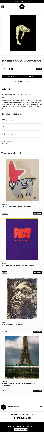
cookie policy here (28, 426)
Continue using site (21, 429)
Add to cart (11, 76)
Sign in (21, 1)
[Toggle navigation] (42, 6)
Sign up (27, 1)
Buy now (32, 76)
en (16, 1)
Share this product (22, 81)
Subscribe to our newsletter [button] (22, 414)
